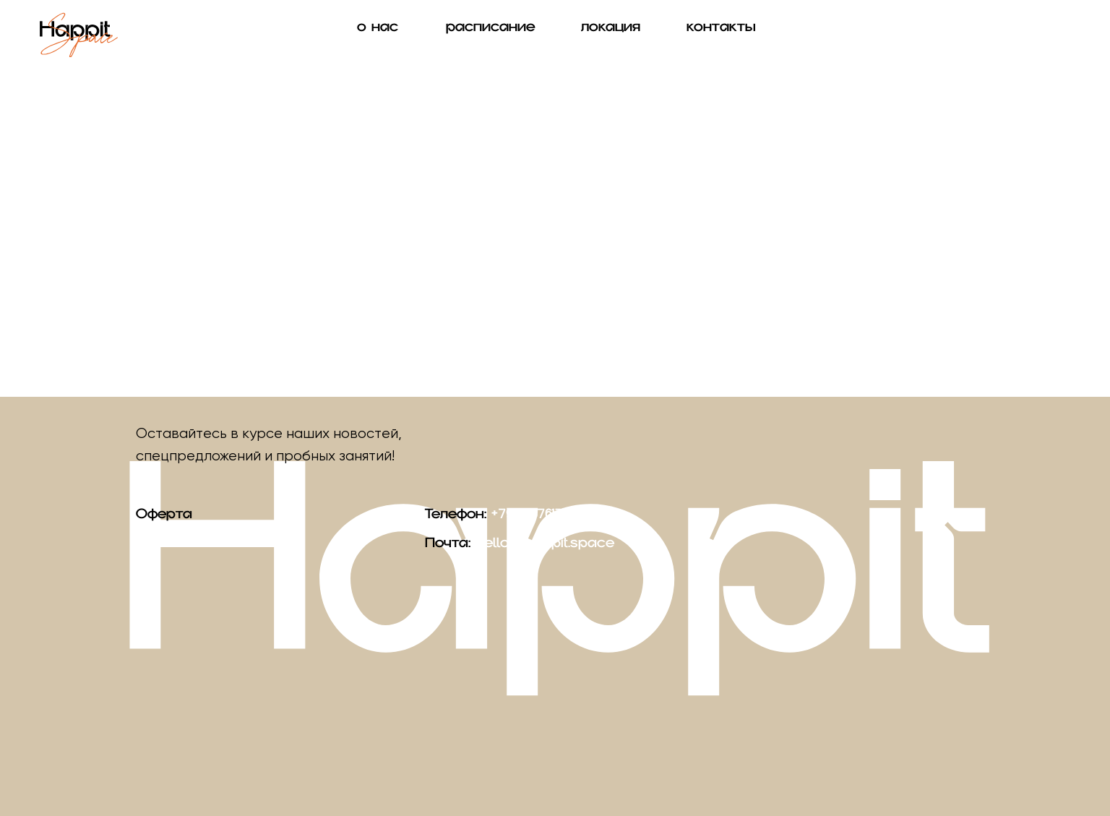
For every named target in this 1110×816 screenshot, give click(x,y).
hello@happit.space (545, 548)
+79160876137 (530, 519)
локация (610, 33)
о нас (377, 33)
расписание (490, 33)
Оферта (164, 519)
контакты (721, 33)
